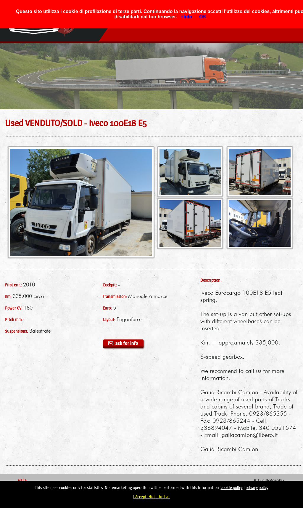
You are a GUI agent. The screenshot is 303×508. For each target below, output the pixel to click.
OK (202, 16)
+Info (186, 16)
